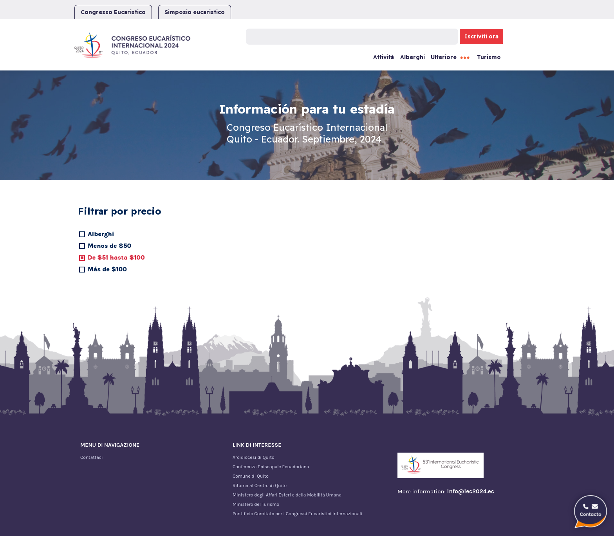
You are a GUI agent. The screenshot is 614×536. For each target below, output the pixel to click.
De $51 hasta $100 (116, 257)
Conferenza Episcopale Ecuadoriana (271, 466)
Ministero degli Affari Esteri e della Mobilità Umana (287, 495)
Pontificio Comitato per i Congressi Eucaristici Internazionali (297, 513)
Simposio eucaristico (194, 12)
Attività (383, 57)
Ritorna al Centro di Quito (260, 485)
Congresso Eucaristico (113, 12)
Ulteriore (444, 57)
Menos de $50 (109, 245)
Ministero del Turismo (256, 504)
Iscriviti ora (481, 36)
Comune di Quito (251, 476)
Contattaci (91, 457)
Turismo (489, 57)
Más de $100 (107, 269)
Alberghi (412, 57)
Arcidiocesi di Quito (253, 457)
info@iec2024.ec (470, 491)
